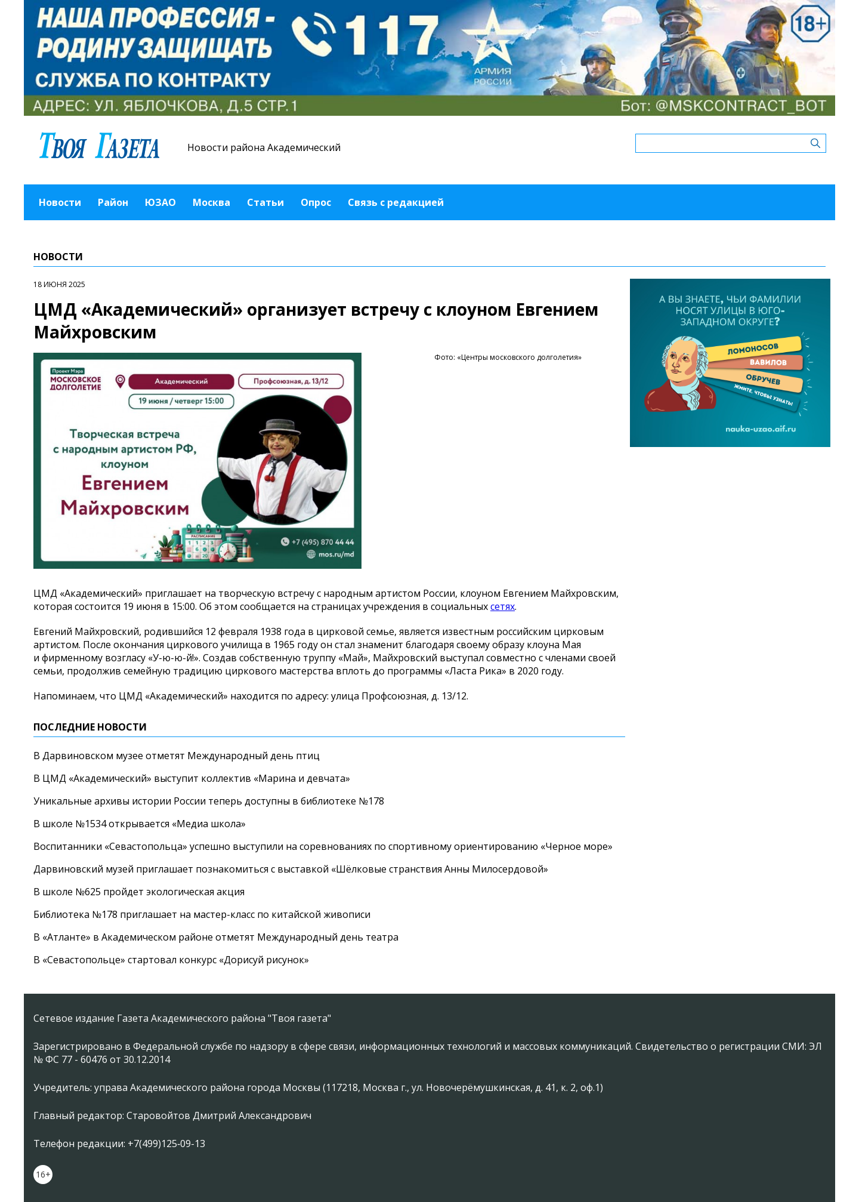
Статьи (265, 202)
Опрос (316, 202)
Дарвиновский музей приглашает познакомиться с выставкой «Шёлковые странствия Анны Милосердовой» (290, 869)
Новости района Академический (264, 147)
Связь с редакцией (396, 202)
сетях (502, 606)
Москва (211, 202)
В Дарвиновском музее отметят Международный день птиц (176, 755)
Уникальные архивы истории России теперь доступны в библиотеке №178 (208, 801)
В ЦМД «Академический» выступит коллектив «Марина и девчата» (191, 778)
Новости (60, 202)
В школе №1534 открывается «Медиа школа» (139, 823)
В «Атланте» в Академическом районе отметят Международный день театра (215, 937)
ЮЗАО (160, 202)
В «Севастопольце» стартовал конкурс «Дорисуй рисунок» (171, 959)
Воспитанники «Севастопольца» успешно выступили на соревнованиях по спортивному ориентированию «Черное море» (323, 846)
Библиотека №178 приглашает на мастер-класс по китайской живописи (201, 914)
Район (113, 202)
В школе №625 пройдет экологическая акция (139, 891)
